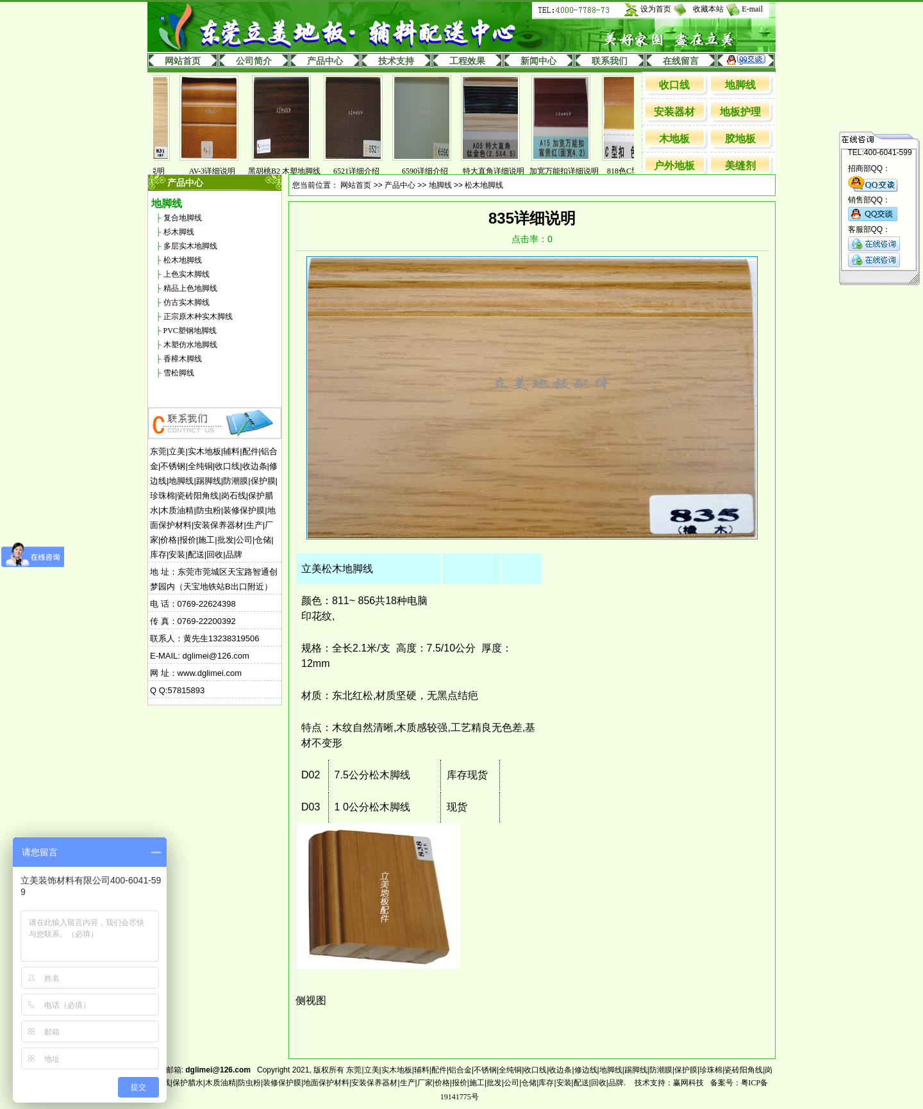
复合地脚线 (182, 217)
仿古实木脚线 (186, 302)
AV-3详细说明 (218, 171)
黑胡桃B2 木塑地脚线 (290, 171)
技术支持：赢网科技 (669, 1082)
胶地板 (740, 138)
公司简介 (254, 61)
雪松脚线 (178, 372)
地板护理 (740, 111)
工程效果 (467, 61)
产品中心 (325, 61)
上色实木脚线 (186, 274)
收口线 (674, 84)
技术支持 (396, 61)
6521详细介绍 (363, 171)
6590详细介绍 (431, 171)
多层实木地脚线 (190, 246)
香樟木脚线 (182, 358)
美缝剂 (740, 165)
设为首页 (655, 8)
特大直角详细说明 (500, 171)
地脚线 (740, 84)
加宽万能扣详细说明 (570, 171)
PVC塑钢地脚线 (190, 330)
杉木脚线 (178, 231)
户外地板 (674, 165)
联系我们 (610, 61)
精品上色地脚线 (190, 288)
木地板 (674, 138)
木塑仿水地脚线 (190, 344)
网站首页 (183, 61)
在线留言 (681, 61)
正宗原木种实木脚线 (198, 316)
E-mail (752, 8)
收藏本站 (708, 8)
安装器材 (674, 111)
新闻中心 (538, 61)
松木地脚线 (182, 260)
